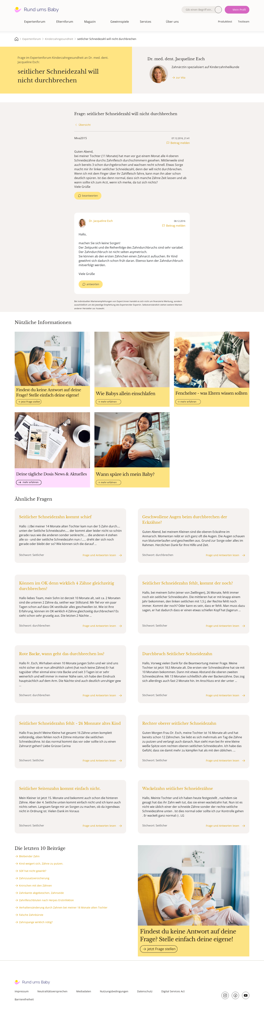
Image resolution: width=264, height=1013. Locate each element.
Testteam (243, 21)
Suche (218, 9)
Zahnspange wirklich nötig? (36, 922)
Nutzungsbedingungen (114, 991)
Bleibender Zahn (29, 856)
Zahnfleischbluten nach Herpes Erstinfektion (46, 900)
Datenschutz (145, 991)
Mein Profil (239, 9)
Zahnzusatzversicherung (34, 878)
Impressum (22, 991)
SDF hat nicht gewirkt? (32, 871)
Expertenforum (34, 22)
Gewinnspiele (119, 22)
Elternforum (64, 22)
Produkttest (225, 21)
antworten (93, 284)
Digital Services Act (173, 991)
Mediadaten (83, 991)
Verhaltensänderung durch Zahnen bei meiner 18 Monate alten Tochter (63, 907)
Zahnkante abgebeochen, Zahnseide (41, 893)
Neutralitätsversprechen (52, 991)
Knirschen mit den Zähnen (35, 885)
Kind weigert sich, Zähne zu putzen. (41, 863)
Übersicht (85, 124)
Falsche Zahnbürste (31, 915)
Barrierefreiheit (24, 999)
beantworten (90, 195)
